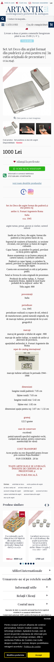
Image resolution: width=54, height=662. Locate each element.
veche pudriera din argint (35, 484)
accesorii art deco (41, 491)
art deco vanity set (9, 487)
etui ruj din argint (9, 497)
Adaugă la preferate (28, 161)
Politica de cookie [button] (32, 646)
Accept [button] (38, 655)
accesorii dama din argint (32, 494)
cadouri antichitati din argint (12, 494)
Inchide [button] (47, 619)
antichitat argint (28, 491)
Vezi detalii (27, 40)
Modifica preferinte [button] (15, 655)
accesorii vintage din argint (12, 491)
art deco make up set (25, 487)
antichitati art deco (18, 484)
